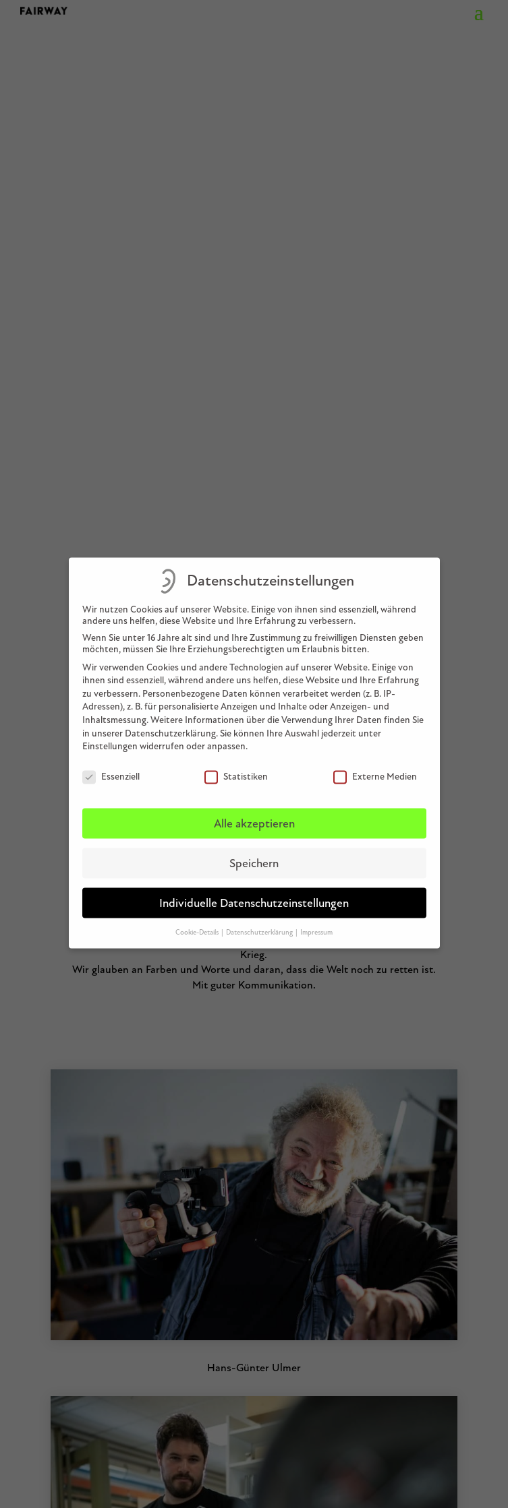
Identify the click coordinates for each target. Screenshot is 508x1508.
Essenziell (111, 768)
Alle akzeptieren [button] (254, 815)
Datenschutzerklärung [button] (260, 922)
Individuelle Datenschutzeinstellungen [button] (254, 894)
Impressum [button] (316, 922)
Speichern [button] (254, 855)
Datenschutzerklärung (170, 724)
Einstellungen (110, 737)
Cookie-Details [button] (197, 922)
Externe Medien (375, 768)
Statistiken (236, 768)
